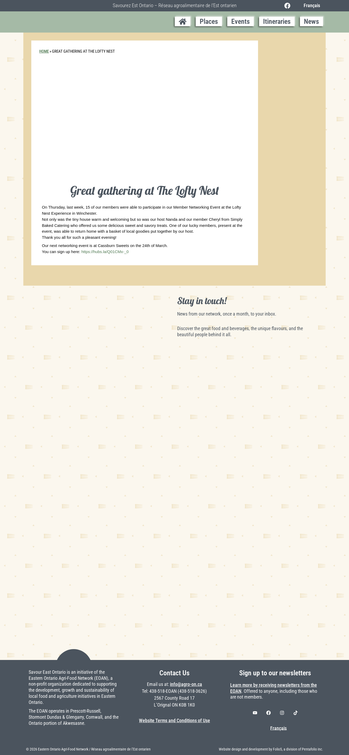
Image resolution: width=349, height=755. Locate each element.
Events (240, 21)
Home (44, 51)
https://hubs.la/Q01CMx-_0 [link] (105, 251)
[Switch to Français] (310, 6)
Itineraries (277, 21)
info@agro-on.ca (186, 684)
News (311, 21)
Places (209, 21)
